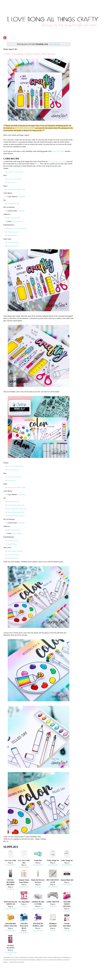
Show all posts (55, 44)
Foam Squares (17, 221)
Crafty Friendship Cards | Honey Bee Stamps (29, 53)
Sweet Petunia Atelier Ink (16, 505)
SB (10, 865)
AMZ (23, 196)
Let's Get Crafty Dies (14, 179)
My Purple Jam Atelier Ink (16, 516)
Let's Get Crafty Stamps (15, 172)
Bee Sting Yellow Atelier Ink (17, 509)
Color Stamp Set (13, 470)
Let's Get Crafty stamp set (56, 161)
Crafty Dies (11, 182)
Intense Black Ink (13, 204)
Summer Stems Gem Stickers (17, 228)
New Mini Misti (13, 246)
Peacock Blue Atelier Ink (16, 512)
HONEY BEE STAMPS (26, 128)
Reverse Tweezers (13, 242)
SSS (19, 196)
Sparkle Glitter (12, 235)
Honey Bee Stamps (58, 151)
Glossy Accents (13, 232)
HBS (14, 865)
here (37, 164)
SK (55, 930)
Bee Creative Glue (14, 218)
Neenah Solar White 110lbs (17, 189)
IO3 (69, 911)
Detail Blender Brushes (15, 551)
